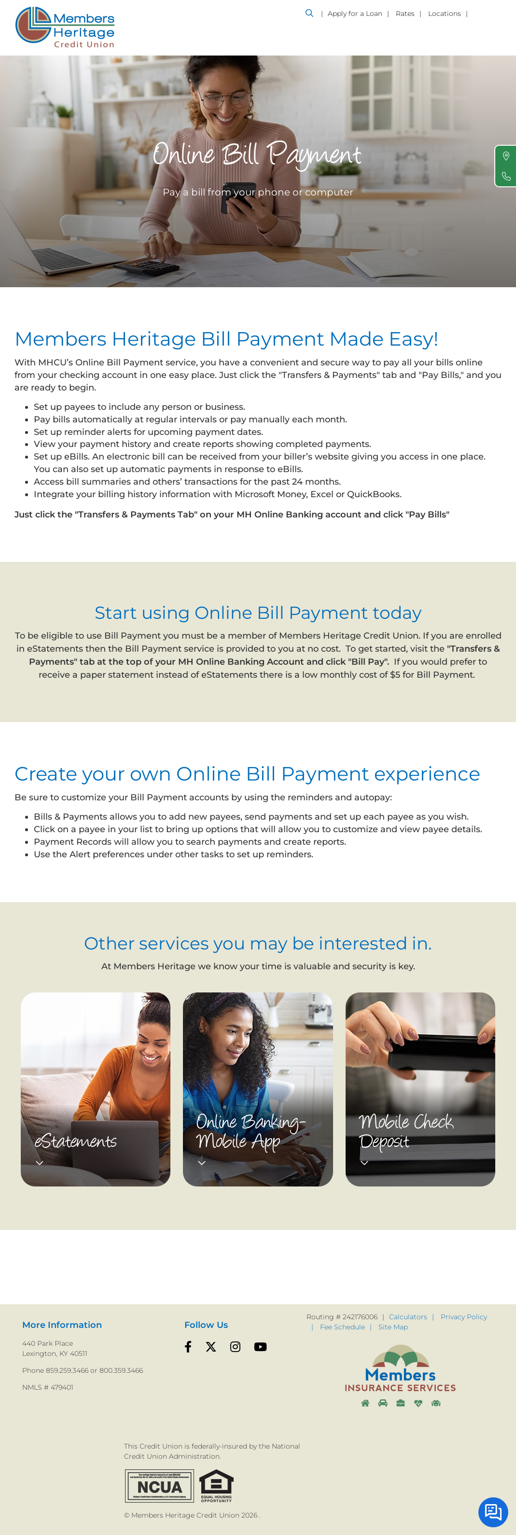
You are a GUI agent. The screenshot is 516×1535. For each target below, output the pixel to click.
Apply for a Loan (355, 13)
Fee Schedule (342, 1327)
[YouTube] (260, 1347)
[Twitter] (211, 1347)
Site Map (393, 1327)
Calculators (408, 1316)
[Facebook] (188, 1347)
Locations (444, 13)
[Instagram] (235, 1347)
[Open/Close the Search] (309, 13)
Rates (405, 13)
